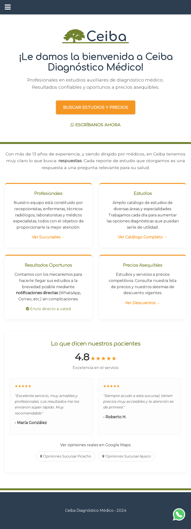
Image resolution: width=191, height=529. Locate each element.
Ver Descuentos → (142, 303)
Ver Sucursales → (48, 237)
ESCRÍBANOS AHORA (95, 124)
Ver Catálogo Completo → (142, 237)
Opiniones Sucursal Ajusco (126, 456)
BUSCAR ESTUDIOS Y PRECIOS (95, 107)
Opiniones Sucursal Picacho (65, 456)
